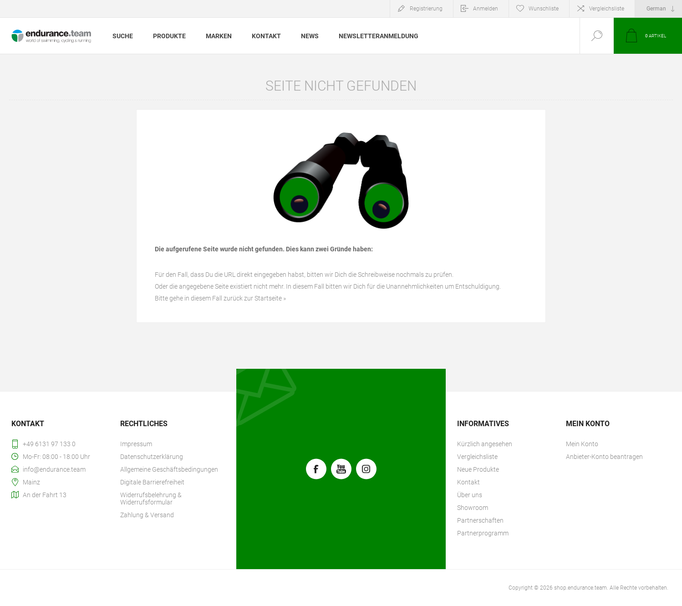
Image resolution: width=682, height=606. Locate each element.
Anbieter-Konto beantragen (604, 456)
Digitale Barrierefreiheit (152, 482)
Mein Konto (582, 444)
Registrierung (426, 8)
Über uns (469, 495)
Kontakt (468, 482)
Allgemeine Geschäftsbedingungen (169, 469)
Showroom (472, 507)
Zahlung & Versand (147, 515)
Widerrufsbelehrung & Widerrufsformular (151, 498)
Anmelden (485, 8)
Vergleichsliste (606, 8)
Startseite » (270, 298)
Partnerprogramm (483, 533)
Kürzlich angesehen (484, 444)
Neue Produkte (478, 469)
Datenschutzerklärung (151, 456)
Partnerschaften (480, 520)
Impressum (136, 444)
